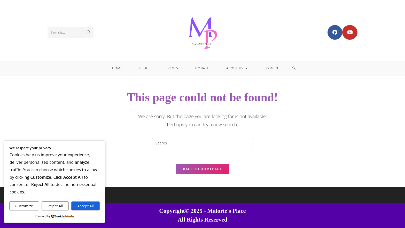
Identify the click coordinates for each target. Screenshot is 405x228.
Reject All (55, 205)
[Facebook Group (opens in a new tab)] (335, 32)
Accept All (85, 205)
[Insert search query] (202, 143)
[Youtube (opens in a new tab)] (349, 32)
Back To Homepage (202, 169)
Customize (24, 205)
